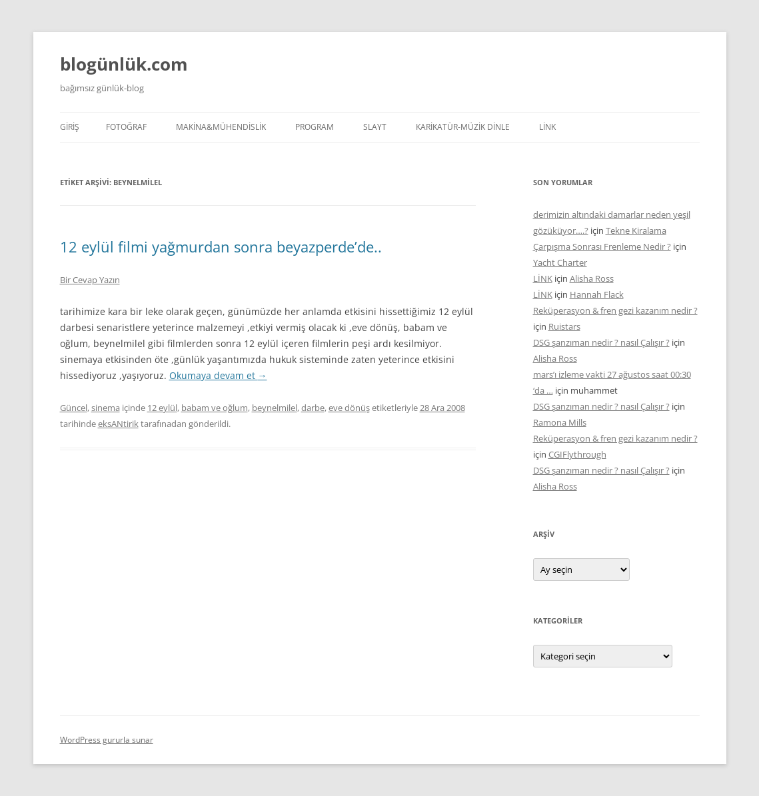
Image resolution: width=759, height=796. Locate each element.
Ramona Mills (559, 422)
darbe (313, 408)
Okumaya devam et (218, 375)
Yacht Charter (560, 262)
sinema (105, 408)
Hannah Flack (597, 294)
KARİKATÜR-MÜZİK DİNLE (463, 127)
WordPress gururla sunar (106, 739)
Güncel (73, 408)
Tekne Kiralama (636, 230)
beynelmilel (274, 408)
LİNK (547, 127)
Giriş (69, 127)
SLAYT (374, 127)
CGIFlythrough (577, 454)
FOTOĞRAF (126, 127)
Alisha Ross (592, 278)
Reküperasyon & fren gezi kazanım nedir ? (615, 310)
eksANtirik (118, 424)
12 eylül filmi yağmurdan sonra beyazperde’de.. (221, 246)
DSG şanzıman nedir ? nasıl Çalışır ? (601, 342)
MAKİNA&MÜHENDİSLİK (221, 127)
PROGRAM (314, 127)
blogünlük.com (124, 64)
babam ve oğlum (214, 408)
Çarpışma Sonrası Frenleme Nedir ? (602, 246)
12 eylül (162, 408)
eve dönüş (349, 408)
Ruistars (564, 326)
